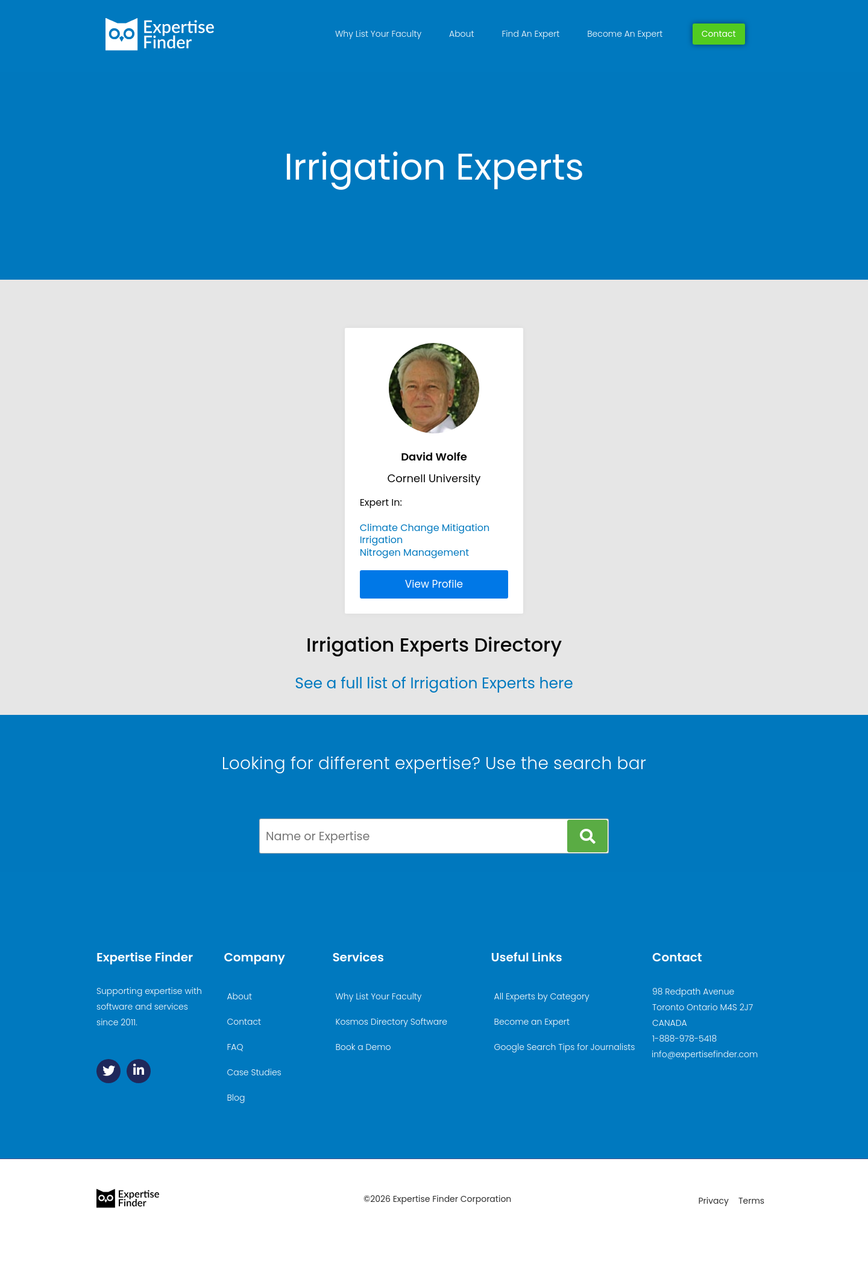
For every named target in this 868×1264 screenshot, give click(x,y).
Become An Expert (624, 34)
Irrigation (381, 540)
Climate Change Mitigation (425, 528)
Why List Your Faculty (378, 34)
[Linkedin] (139, 1071)
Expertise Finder (144, 957)
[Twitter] (108, 1071)
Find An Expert (530, 34)
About (461, 34)
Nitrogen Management (414, 552)
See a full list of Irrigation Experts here (434, 683)
